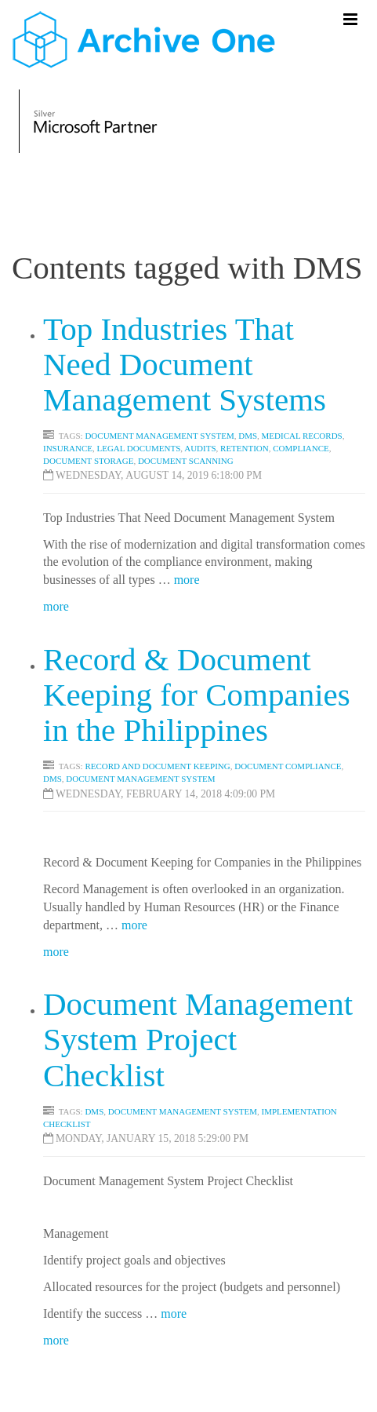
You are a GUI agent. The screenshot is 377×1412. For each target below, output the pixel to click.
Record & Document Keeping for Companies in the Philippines (196, 694)
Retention (244, 448)
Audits (200, 448)
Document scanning (186, 460)
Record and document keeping (157, 766)
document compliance (287, 766)
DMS (247, 435)
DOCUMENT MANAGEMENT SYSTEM (182, 1111)
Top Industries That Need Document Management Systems (184, 364)
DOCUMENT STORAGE (88, 460)
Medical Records (302, 435)
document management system (140, 778)
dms (52, 778)
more (187, 579)
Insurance (67, 448)
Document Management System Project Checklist (198, 1039)
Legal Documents (138, 448)
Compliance (301, 448)
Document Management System (159, 435)
